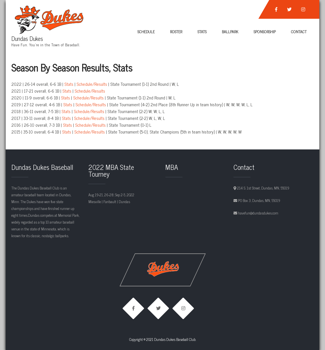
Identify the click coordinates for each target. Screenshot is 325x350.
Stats (202, 31)
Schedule (146, 31)
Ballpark (230, 31)
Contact (299, 31)
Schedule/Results (92, 84)
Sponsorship (265, 31)
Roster (176, 31)
